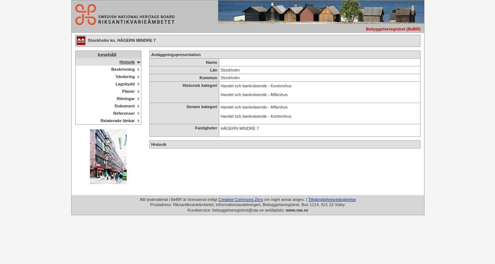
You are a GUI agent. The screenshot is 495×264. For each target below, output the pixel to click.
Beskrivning (123, 69)
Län (213, 70)
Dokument (125, 106)
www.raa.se (297, 210)
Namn (211, 62)
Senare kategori (202, 106)
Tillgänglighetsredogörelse (332, 199)
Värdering (125, 76)
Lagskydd (125, 84)
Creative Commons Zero (240, 199)
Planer (128, 91)
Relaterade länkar (118, 120)
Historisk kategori (200, 85)
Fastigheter (206, 128)
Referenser (124, 113)
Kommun (208, 78)
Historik (127, 62)
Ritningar (126, 98)
